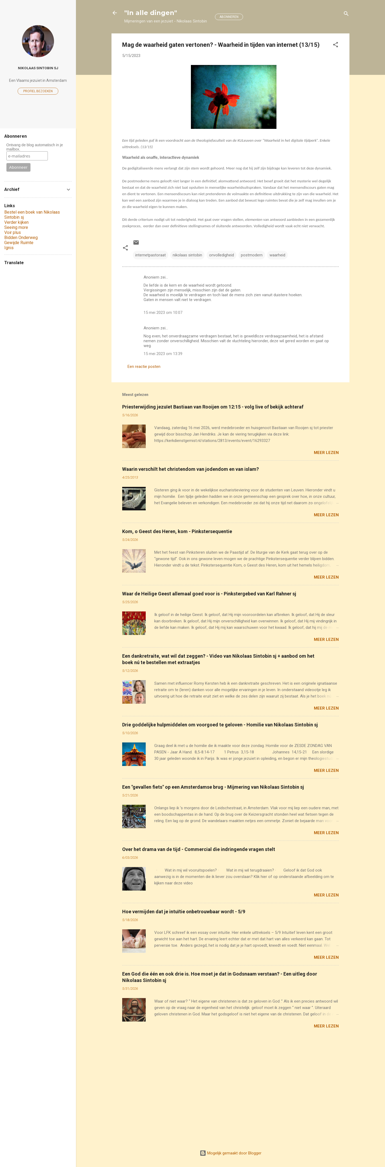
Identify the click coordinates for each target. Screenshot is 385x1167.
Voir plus (12, 232)
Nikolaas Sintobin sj (38, 68)
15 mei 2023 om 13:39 (163, 353)
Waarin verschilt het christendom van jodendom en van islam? (190, 469)
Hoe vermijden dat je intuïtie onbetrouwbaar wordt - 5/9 (183, 911)
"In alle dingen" (150, 13)
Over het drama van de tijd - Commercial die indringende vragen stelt (198, 849)
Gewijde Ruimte (18, 242)
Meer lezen (326, 452)
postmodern (252, 255)
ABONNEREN (229, 17)
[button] (335, 45)
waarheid (277, 255)
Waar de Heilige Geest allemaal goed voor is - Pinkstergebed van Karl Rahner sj (209, 593)
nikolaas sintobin (187, 255)
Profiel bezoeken (38, 91)
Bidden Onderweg (21, 237)
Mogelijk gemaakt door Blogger (230, 1153)
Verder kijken (16, 222)
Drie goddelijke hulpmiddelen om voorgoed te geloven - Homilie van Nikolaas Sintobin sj (220, 724)
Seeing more (16, 227)
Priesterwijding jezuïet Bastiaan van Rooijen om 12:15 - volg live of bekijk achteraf (212, 407)
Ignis (9, 247)
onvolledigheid (221, 255)
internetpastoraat (150, 255)
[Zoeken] (346, 14)
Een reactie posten (144, 366)
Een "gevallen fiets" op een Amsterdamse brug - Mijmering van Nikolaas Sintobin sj (213, 787)
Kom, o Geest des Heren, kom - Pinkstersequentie (177, 531)
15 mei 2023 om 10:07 (163, 312)
